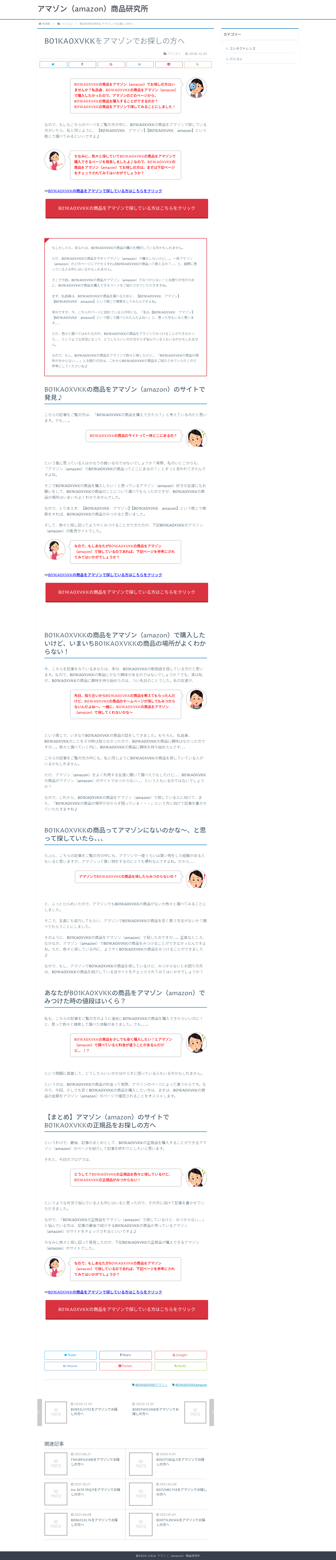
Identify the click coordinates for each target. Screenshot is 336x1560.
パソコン (235, 59)
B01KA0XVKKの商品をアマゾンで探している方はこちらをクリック (105, 191)
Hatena (70, 1366)
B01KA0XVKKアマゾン (150, 1385)
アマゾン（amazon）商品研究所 (92, 9)
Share (125, 1355)
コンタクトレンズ (242, 49)
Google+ (181, 1355)
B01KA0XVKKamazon (189, 1385)
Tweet (70, 1355)
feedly (181, 1366)
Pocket (126, 1366)
